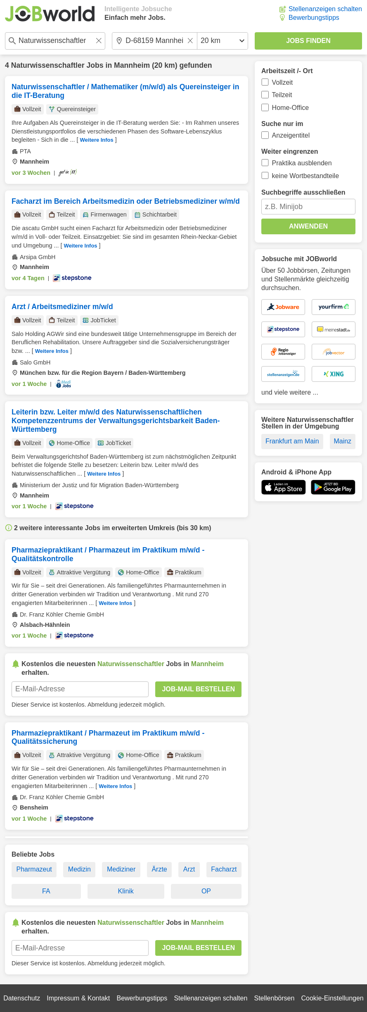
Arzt (189, 869)
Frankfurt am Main (292, 441)
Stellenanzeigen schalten (325, 8)
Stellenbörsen (274, 998)
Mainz (342, 441)
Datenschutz (21, 998)
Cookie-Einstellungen (332, 998)
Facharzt (224, 869)
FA (46, 891)
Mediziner (121, 869)
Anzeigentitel (291, 135)
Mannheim (132, 65)
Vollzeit (282, 82)
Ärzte (159, 869)
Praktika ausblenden (302, 163)
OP (206, 891)
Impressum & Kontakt (78, 998)
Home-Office (290, 107)
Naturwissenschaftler (48, 65)
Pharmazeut (34, 869)
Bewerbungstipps (314, 17)
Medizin (79, 869)
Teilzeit (282, 94)
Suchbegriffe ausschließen (303, 192)
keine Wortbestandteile (305, 175)
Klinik (126, 891)
